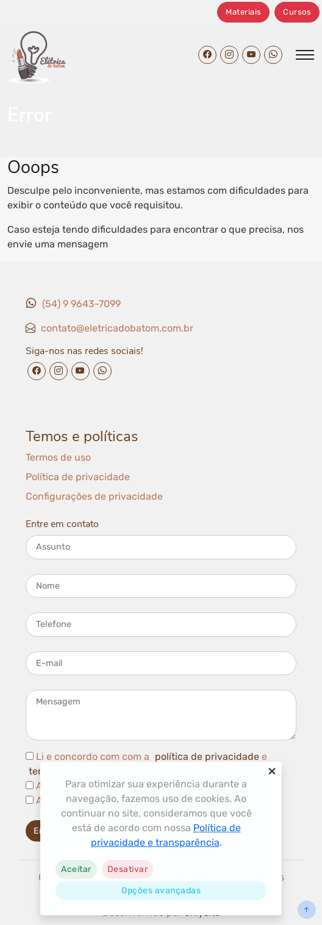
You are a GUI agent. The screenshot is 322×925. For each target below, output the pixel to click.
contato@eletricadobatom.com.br (117, 328)
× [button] (272, 771)
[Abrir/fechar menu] (305, 54)
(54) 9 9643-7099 (81, 304)
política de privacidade (207, 756)
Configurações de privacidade (94, 496)
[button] (76, 869)
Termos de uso (58, 457)
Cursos (297, 11)
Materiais (244, 11)
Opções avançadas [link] (161, 890)
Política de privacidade (78, 477)
